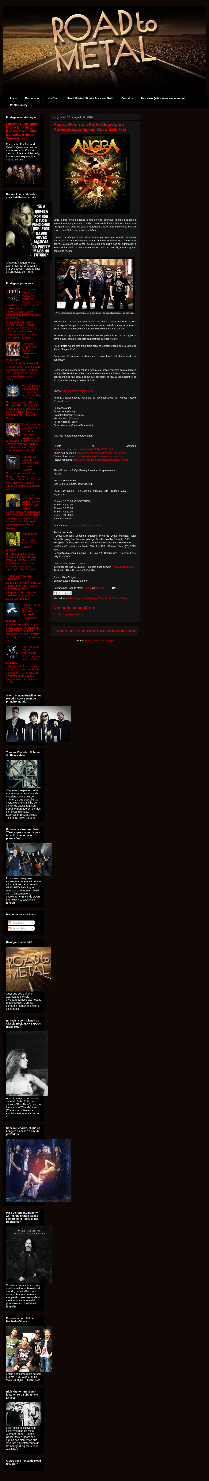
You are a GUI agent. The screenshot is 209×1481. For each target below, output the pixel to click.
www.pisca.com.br (124, 566)
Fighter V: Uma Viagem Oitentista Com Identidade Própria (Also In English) (23, 612)
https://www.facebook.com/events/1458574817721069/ (84, 449)
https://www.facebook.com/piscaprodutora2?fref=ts (100, 459)
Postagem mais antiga (121, 630)
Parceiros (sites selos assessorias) (163, 98)
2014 (71, 598)
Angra (78, 598)
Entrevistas (32, 98)
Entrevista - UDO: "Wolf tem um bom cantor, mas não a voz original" (31, 501)
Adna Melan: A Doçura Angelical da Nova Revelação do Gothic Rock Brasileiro (23, 654)
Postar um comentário (70, 614)
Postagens (16, 922)
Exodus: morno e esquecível (31, 426)
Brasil (86, 598)
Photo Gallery (18, 105)
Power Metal (112, 598)
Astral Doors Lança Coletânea (19, 577)
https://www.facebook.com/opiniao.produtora (99, 456)
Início (13, 98)
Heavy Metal (97, 598)
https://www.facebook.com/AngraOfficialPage (101, 453)
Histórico (53, 98)
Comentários (17, 928)
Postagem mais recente (69, 630)
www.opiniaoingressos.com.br (86, 525)
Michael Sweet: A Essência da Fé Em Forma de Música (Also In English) (31, 392)
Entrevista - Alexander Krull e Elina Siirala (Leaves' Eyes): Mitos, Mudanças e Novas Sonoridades (22, 131)
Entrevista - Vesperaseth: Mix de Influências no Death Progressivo (22, 351)
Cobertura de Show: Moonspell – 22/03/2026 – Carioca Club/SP (21, 541)
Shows (124, 598)
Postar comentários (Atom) (100, 640)
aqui (66, 401)
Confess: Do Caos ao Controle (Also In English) (30, 461)
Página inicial (96, 630)
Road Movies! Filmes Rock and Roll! (90, 98)
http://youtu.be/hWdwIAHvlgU (77, 390)
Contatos (127, 98)
